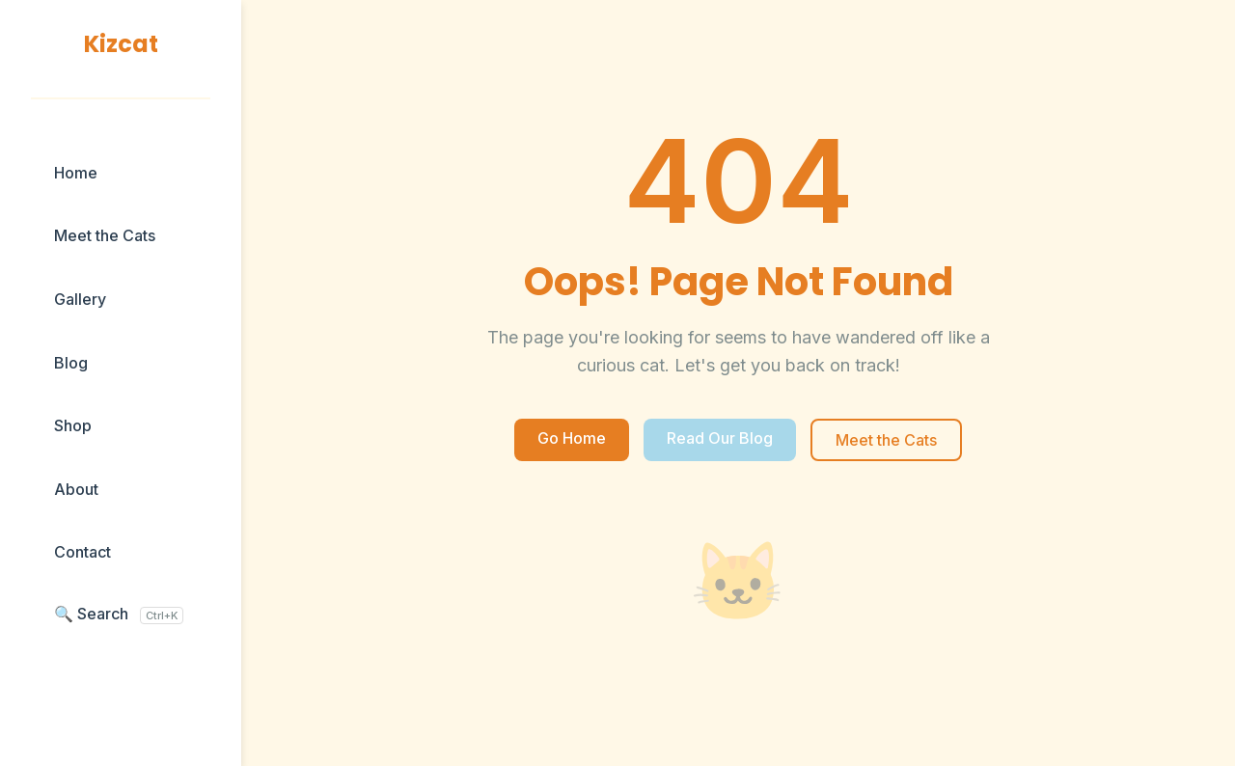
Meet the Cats (104, 235)
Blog (71, 362)
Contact (82, 551)
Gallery (80, 299)
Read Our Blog (720, 438)
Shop (73, 425)
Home (75, 172)
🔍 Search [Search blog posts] (118, 614)
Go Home (571, 438)
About (76, 489)
